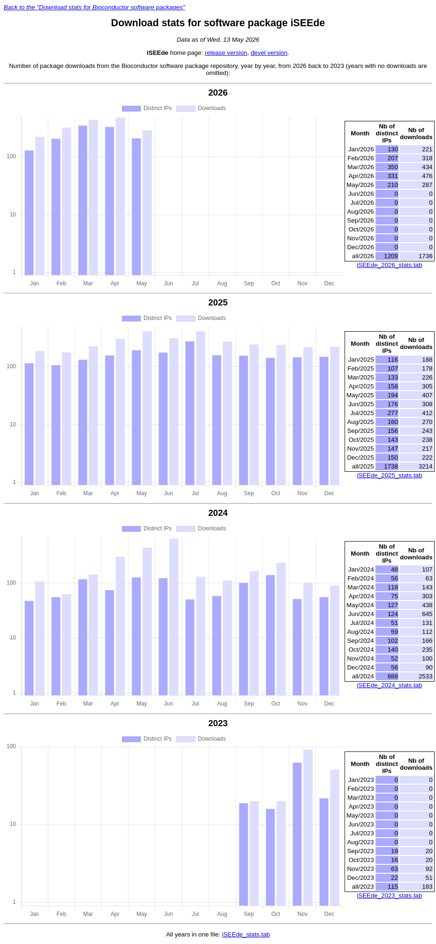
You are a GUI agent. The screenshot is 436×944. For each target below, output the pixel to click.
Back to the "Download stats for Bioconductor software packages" (94, 7)
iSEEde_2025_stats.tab (389, 475)
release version (226, 52)
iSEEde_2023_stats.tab (389, 895)
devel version (269, 52)
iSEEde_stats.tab (246, 934)
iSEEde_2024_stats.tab (389, 685)
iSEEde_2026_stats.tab (389, 264)
